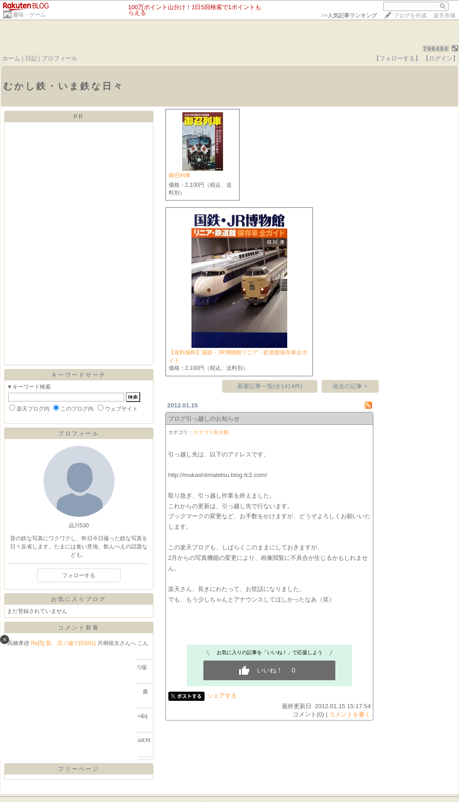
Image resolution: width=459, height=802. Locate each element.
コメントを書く (350, 714)
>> (349, 15)
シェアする (222, 695)
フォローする (78, 575)
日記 (31, 58)
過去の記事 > (350, 386)
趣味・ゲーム (29, 14)
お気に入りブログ (78, 599)
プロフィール (59, 58)
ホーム (11, 58)
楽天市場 (444, 15)
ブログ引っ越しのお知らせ (204, 418)
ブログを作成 (409, 15)
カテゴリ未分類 (211, 432)
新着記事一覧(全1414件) (270, 386)
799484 (435, 48)
